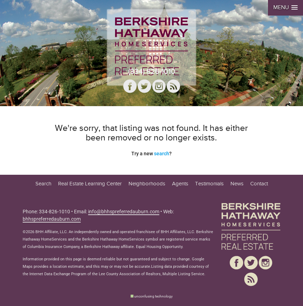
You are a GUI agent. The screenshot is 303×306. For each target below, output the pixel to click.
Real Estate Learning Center (90, 183)
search (161, 153)
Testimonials (209, 183)
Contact (259, 183)
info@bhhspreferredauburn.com (123, 211)
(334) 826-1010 (151, 71)
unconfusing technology (153, 296)
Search (43, 183)
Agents (180, 183)
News (237, 183)
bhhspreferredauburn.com (52, 219)
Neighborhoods (146, 183)
